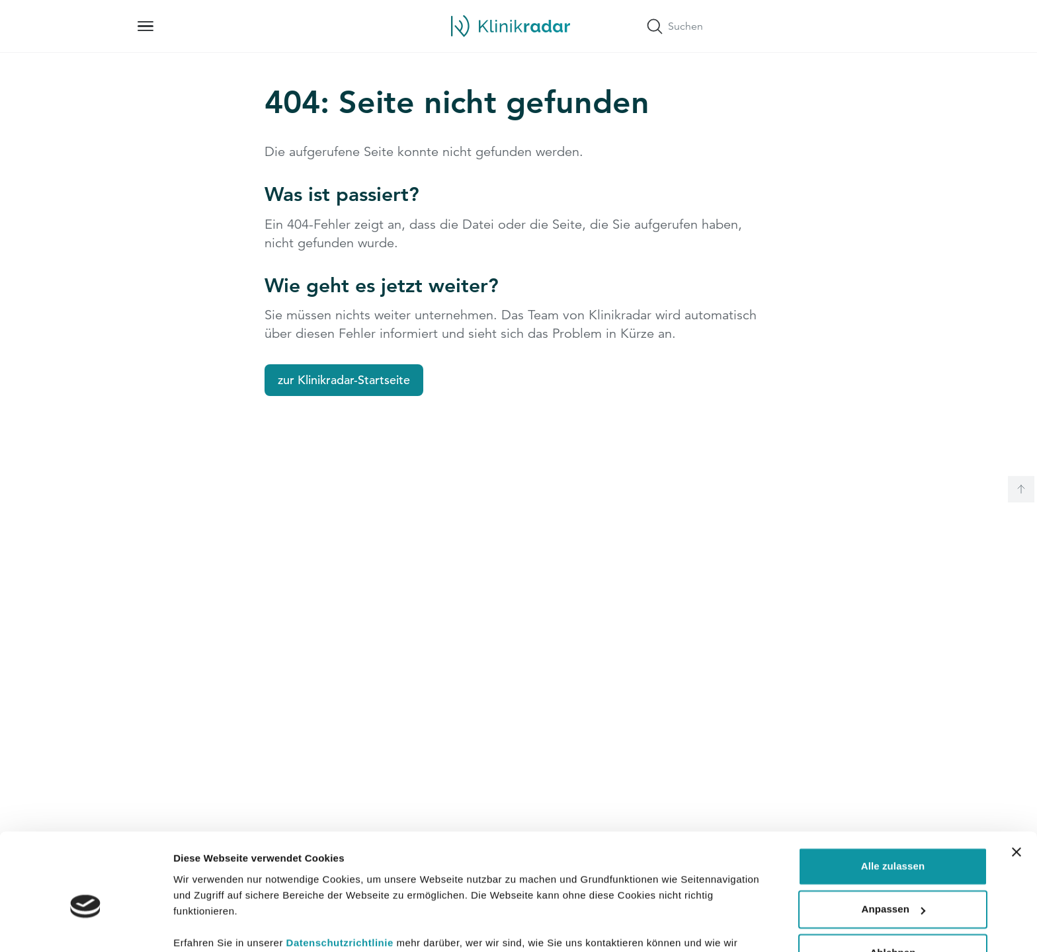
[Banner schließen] (1016, 782)
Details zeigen (206, 926)
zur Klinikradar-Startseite (344, 379)
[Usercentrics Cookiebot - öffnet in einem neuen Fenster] (86, 926)
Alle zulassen (893, 797)
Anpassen (894, 840)
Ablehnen (892, 883)
